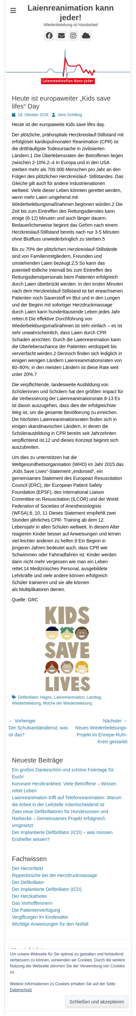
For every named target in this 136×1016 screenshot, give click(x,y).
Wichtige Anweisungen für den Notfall (50, 924)
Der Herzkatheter (29, 896)
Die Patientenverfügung (36, 910)
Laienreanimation (69, 697)
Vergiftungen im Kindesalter (40, 917)
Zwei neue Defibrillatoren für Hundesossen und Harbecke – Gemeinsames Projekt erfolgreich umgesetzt (60, 818)
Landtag (93, 697)
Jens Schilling (70, 115)
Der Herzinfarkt (27, 868)
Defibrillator (28, 697)
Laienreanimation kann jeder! (70, 12)
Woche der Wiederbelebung (67, 703)
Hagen (46, 697)
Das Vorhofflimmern (32, 903)
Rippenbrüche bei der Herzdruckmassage (54, 875)
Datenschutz (21, 990)
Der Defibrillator (28, 882)
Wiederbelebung (26, 703)
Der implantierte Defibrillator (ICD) (47, 889)
